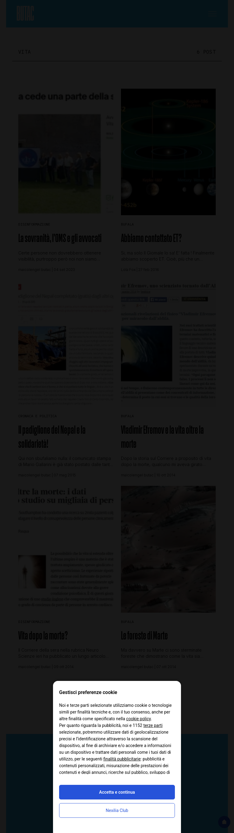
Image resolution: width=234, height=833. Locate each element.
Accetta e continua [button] (117, 792)
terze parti (152, 725)
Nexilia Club (117, 810)
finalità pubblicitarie (121, 758)
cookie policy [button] (138, 718)
